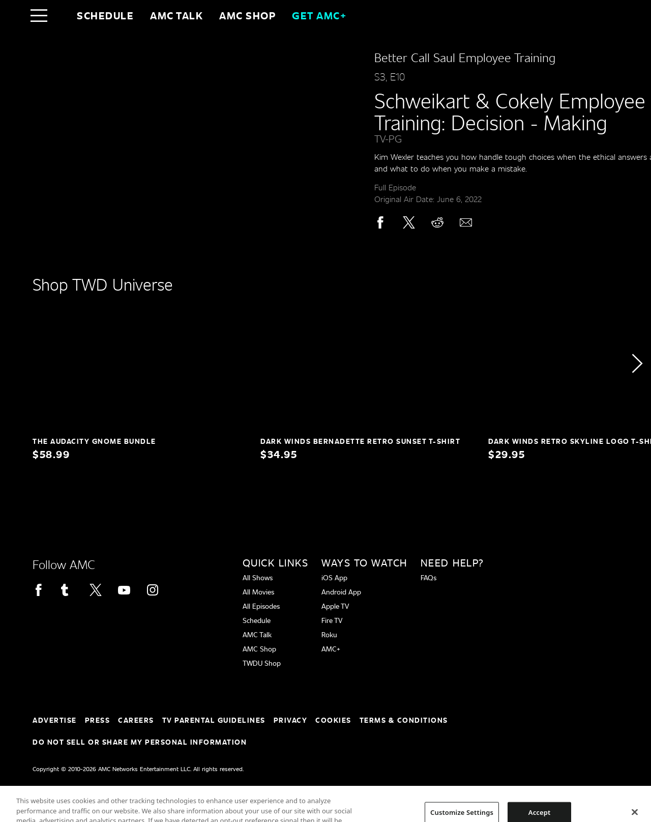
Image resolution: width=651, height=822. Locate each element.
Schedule (105, 15)
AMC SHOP (247, 15)
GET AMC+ (319, 15)
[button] (637, 363)
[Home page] (60, 15)
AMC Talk (176, 15)
